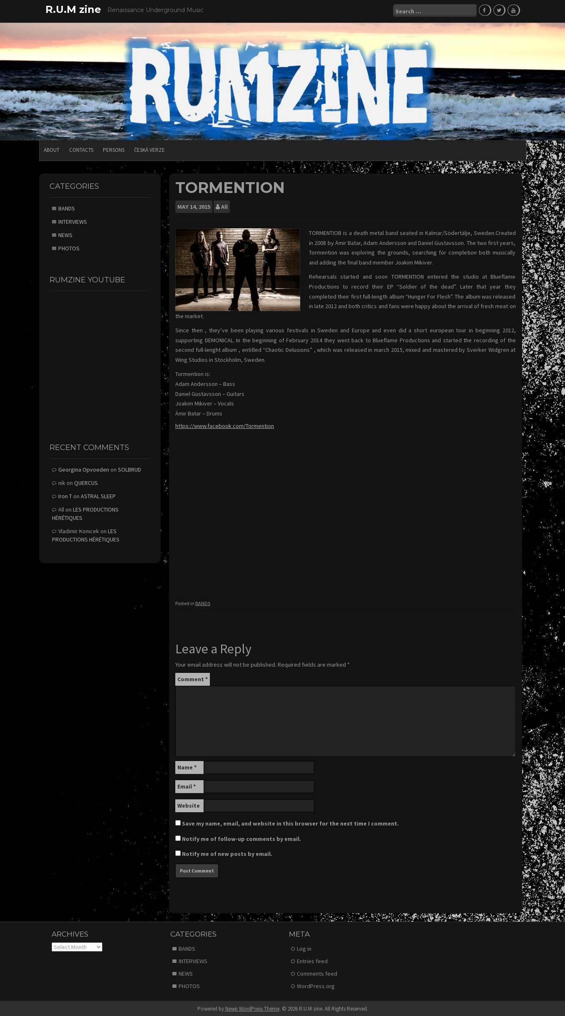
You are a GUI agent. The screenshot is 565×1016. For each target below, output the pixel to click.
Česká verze (149, 148)
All (224, 205)
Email (186, 785)
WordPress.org (316, 985)
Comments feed (317, 972)
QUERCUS (86, 481)
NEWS (65, 233)
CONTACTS (81, 148)
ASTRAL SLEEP (98, 495)
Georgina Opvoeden (83, 468)
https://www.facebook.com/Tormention (224, 424)
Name (187, 766)
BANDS (202, 602)
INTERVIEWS (72, 220)
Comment (192, 678)
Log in (304, 947)
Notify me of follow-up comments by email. (241, 837)
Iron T (65, 495)
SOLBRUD (129, 468)
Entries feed (312, 960)
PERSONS (113, 148)
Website (188, 804)
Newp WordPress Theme (252, 1007)
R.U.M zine (73, 9)
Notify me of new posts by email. (227, 852)
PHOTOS (69, 247)
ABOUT (52, 148)
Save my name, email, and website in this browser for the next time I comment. (290, 822)
